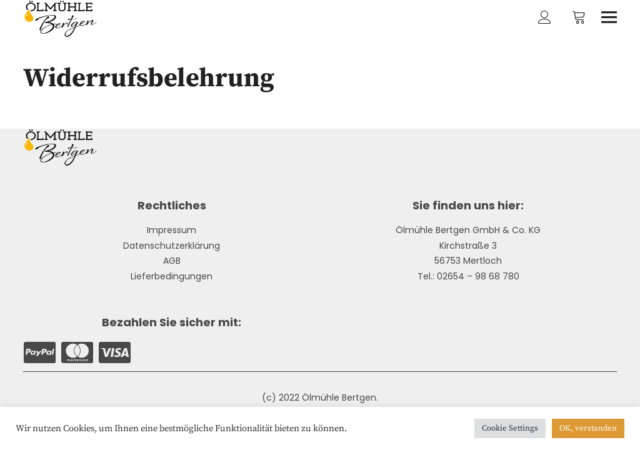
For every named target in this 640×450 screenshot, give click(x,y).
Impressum (171, 230)
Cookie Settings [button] (510, 428)
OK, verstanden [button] (588, 428)
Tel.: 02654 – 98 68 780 (468, 276)
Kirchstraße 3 (468, 245)
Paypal (39, 352)
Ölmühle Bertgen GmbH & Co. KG (468, 230)
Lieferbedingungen (171, 276)
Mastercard (77, 352)
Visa (114, 352)
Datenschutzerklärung (171, 245)
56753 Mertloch (468, 260)
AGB (172, 260)
